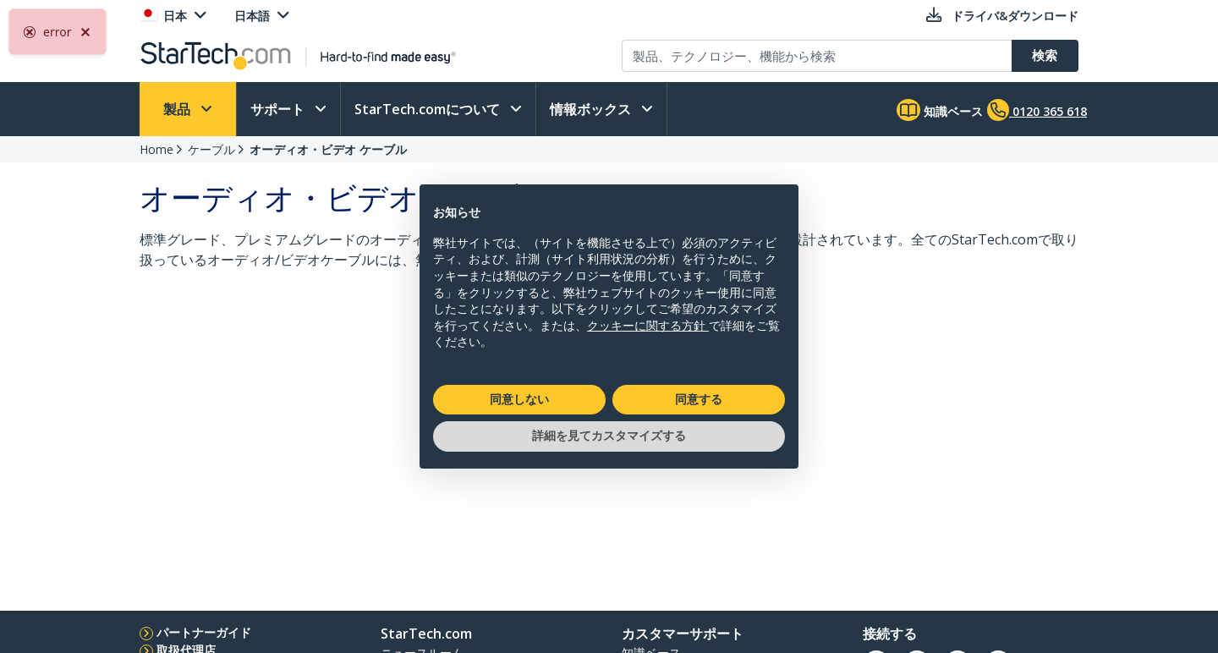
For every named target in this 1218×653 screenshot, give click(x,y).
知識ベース (940, 110)
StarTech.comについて (428, 109)
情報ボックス (592, 109)
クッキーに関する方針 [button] (648, 325)
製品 (178, 109)
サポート (279, 109)
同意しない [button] (519, 399)
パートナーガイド (203, 632)
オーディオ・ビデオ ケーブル (328, 149)
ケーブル (211, 149)
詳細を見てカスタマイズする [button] (609, 435)
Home (156, 149)
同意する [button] (698, 399)
